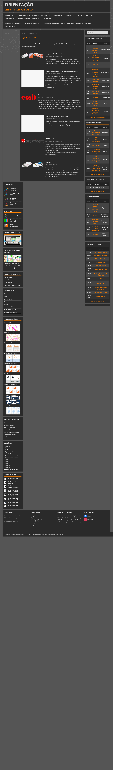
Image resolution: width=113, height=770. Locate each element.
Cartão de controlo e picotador (56, 116)
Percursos (39, 518)
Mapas (33, 518)
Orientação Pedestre (13, 189)
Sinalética (41, 520)
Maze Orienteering (14, 225)
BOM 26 (95, 215)
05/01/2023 (48, 73)
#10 (18, 265)
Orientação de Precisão (14, 199)
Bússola (48, 162)
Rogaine (95, 234)
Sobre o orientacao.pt (11, 522)
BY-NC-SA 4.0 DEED (26, 534)
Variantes (8, 211)
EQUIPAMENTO (24, 15)
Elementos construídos (11, 432)
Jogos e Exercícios (36, 522)
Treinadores (8, 277)
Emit (39, 95)
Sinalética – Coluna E (14, 502)
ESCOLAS (90, 15)
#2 (10, 263)
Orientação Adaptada (13, 220)
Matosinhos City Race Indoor (95, 86)
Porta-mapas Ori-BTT (10, 309)
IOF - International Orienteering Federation (69, 516)
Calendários (34, 524)
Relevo (6, 423)
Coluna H (7, 467)
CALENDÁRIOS (10, 18)
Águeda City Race (100, 265)
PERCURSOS (59, 15)
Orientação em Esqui (14, 203)
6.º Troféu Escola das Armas (95, 103)
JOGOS (81, 15)
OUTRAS (89, 23)
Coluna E (6, 461)
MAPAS (35, 15)
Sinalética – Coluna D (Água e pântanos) (14, 490)
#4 (15, 263)
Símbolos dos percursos (11, 437)
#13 (16, 268)
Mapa (5, 296)
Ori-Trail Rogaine (15, 215)
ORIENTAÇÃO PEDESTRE (14, 23)
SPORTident (49, 139)
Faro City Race (100, 296)
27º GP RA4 (95, 97)
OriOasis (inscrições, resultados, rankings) (69, 522)
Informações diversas (11, 469)
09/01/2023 (48, 56)
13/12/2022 (41, 97)
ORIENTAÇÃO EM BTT (34, 23)
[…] (79, 63)
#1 (7, 263)
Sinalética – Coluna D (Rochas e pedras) (14, 486)
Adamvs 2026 (100, 283)
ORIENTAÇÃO (10, 15)
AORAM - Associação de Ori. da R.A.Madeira (69, 520)
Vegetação (7, 430)
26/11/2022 (48, 141)
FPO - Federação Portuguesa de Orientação (69, 518)
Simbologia (34, 520)
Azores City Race (101, 279)
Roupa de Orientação (10, 312)
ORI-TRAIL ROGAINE (75, 23)
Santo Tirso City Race (100, 252)
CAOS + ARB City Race (100, 259)
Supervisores (8, 280)
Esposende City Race (100, 292)
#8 (12, 265)
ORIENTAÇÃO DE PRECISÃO (54, 23)
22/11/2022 (48, 165)
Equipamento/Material (53, 54)
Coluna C (6, 459)
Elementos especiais (11, 458)
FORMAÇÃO (48, 18)
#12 (13, 268)
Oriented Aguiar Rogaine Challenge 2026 (95, 208)
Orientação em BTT (14, 194)
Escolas (33, 526)
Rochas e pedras (9, 425)
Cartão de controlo (10, 302)
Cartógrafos (8, 282)
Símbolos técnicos (10, 434)
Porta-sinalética (9, 307)
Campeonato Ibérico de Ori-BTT (96, 151)
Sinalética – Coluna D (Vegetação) (14, 495)
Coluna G (7, 465)
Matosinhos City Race (100, 255)
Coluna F (6, 463)
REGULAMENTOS (11, 26)
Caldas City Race (101, 262)
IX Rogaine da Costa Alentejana (95, 228)
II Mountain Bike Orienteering (96, 139)
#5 (18, 263)
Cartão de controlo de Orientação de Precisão (61, 71)
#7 (9, 265)
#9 (15, 265)
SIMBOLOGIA (46, 15)
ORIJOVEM (36, 18)
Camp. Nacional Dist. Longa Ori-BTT (96, 132)
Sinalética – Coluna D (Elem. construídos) (14, 499)
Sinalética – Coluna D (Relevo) (14, 482)
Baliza (6, 304)
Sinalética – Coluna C (14, 478)
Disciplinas (8, 184)
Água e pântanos (9, 427)
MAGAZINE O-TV (24, 18)
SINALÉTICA (71, 15)
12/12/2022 (48, 119)
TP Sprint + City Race (101, 269)
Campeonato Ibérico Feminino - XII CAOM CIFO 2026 (95, 72)
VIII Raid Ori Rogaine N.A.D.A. (95, 221)
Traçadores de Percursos (12, 285)
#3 (13, 263)
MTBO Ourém (96, 145)
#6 (6, 265)
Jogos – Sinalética (11, 475)
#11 (9, 268)
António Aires (58, 56)
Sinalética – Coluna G (14, 505)
